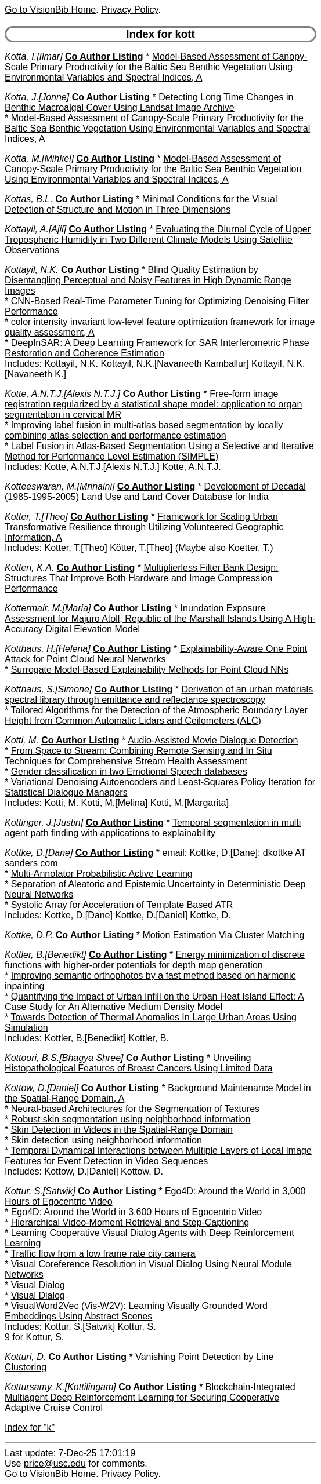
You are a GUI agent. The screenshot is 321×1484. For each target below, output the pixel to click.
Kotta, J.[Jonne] (37, 97)
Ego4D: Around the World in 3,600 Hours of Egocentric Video (136, 1212)
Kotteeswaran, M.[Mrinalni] (59, 486)
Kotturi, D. (25, 1357)
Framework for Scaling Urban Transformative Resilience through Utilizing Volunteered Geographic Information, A (144, 527)
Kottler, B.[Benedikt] (45, 955)
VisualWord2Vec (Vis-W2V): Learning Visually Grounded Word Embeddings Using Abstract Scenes (136, 1311)
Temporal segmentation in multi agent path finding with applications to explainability (153, 828)
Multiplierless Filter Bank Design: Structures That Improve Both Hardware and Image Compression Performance (142, 578)
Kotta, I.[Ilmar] (34, 56)
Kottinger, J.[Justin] (44, 822)
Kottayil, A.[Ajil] (35, 229)
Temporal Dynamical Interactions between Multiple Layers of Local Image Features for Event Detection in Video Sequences (158, 1156)
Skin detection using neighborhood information (106, 1140)
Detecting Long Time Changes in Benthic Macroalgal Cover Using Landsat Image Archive (149, 102)
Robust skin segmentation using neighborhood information (131, 1119)
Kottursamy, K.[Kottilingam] (60, 1387)
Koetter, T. (249, 548)
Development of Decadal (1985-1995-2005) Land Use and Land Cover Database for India (155, 492)
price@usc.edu (55, 1463)
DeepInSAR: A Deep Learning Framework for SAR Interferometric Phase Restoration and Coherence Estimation (157, 348)
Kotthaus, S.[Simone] (48, 689)
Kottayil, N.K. (31, 270)
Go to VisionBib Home (50, 9)
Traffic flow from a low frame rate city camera (102, 1254)
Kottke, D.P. (29, 935)
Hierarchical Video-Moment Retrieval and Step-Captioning (130, 1222)
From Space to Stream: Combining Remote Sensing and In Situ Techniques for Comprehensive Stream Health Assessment (138, 756)
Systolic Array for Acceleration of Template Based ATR (122, 905)
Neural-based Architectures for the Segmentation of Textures (135, 1109)
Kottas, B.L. (29, 199)
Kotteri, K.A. (29, 568)
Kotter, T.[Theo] (36, 517)
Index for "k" (30, 1427)
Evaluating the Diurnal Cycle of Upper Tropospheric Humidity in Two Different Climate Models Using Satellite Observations (158, 239)
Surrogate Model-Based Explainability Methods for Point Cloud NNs (149, 669)
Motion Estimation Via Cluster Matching (223, 935)
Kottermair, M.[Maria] (48, 608)
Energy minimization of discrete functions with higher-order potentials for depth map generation (155, 960)
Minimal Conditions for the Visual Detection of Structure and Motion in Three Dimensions (141, 204)
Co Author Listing (104, 56)
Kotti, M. (22, 740)
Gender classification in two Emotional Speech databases (129, 771)
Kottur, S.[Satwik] (40, 1191)
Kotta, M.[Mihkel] (39, 158)
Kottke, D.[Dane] (39, 853)
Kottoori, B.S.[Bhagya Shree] (64, 1058)
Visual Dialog (38, 1285)
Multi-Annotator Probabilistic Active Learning (102, 873)
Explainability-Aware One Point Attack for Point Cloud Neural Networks (156, 654)
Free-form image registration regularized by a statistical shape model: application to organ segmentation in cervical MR (153, 404)
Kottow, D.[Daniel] (41, 1088)
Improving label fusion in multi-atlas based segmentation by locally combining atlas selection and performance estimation (144, 430)
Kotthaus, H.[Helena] (48, 649)
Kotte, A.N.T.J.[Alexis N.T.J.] (62, 394)
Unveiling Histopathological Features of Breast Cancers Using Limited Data (139, 1063)
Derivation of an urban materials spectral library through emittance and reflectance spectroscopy (159, 694)
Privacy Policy (129, 9)
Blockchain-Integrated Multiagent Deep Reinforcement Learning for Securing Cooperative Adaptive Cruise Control (150, 1397)
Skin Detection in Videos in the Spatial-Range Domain (122, 1130)
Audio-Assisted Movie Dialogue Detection (213, 740)
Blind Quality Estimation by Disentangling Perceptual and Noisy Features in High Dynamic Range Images (148, 280)
